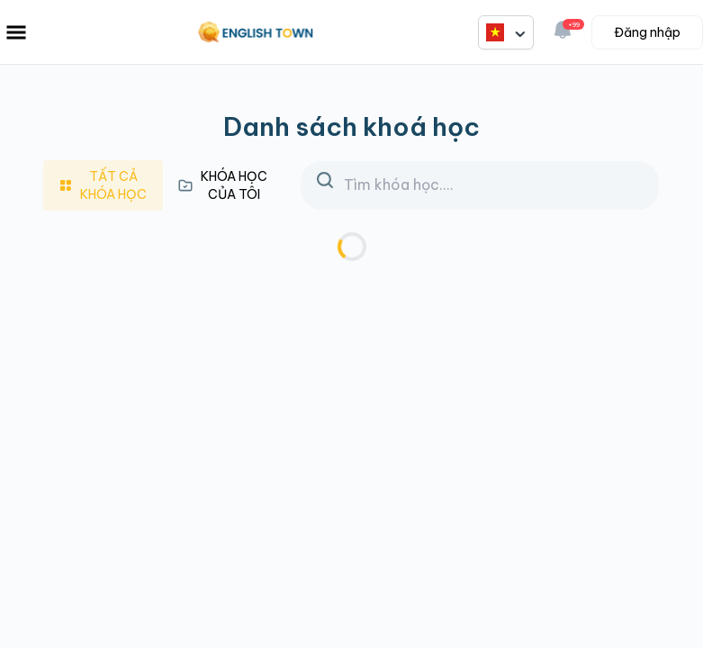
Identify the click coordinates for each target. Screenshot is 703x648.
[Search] (480, 185)
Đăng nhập (647, 32)
